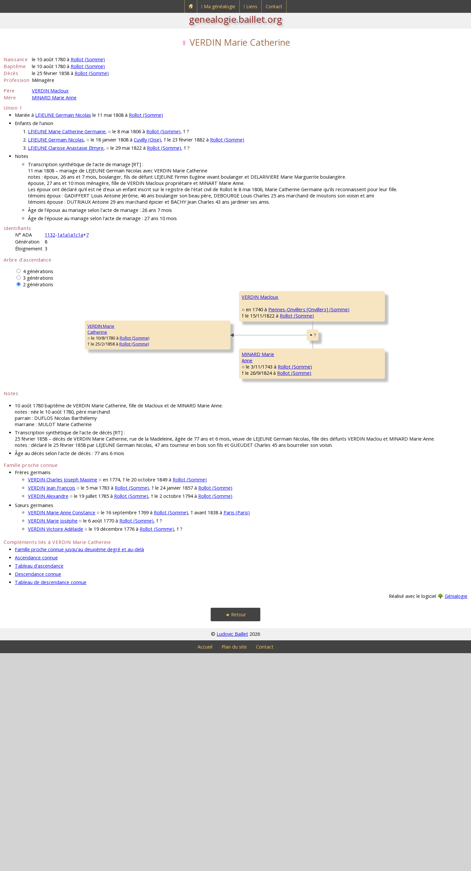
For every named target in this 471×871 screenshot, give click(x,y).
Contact (274, 6)
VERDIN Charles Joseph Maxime (62, 697)
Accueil (205, 864)
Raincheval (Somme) (410, 512)
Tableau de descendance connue (50, 800)
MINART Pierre (373, 455)
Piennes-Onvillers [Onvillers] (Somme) (186, 368)
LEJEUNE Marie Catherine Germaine (67, 131)
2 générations (38, 284)
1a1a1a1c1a (70, 235)
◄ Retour (235, 832)
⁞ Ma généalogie (218, 6)
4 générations (38, 271)
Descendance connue (38, 792)
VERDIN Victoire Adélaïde (55, 747)
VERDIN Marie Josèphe (53, 738)
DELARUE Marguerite (262, 553)
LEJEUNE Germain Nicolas (63, 115)
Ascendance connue (36, 775)
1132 (50, 235)
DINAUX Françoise (376, 494)
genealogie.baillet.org (235, 19)
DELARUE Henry (374, 534)
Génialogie (456, 814)
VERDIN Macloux (50, 91)
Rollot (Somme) (88, 59)
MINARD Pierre (256, 474)
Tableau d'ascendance (39, 784)
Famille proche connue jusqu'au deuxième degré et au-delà (79, 767)
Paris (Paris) (237, 730)
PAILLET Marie (372, 573)
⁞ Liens (250, 6)
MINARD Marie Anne (54, 97)
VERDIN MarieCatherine (21, 438)
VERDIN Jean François (51, 706)
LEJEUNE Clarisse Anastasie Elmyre (66, 148)
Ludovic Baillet (232, 852)
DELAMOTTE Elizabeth (263, 395)
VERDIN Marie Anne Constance (61, 730)
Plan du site (234, 864)
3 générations (38, 278)
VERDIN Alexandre (48, 714)
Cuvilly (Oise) (147, 140)
